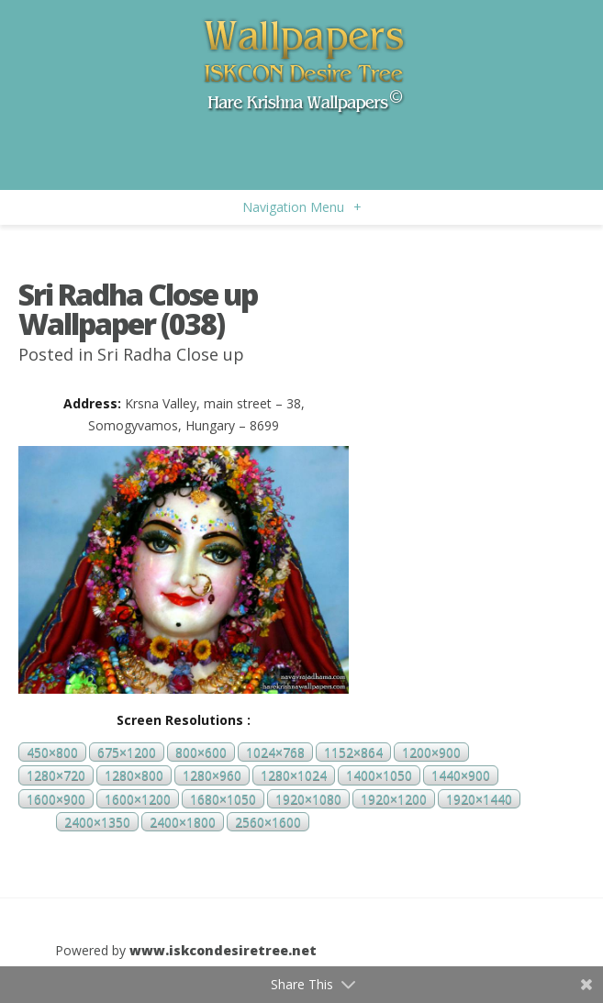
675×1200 (126, 752)
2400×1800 (183, 821)
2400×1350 (97, 821)
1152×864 (353, 752)
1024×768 (275, 752)
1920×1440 (479, 799)
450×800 (52, 752)
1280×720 (56, 776)
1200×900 (431, 752)
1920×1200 (394, 799)
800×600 (201, 752)
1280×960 (212, 776)
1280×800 (134, 776)
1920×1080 (308, 799)
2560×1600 (268, 821)
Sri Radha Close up (170, 354)
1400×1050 (379, 776)
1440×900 (460, 776)
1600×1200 (138, 799)
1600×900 (56, 799)
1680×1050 (223, 799)
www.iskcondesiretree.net (223, 950)
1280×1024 (294, 776)
